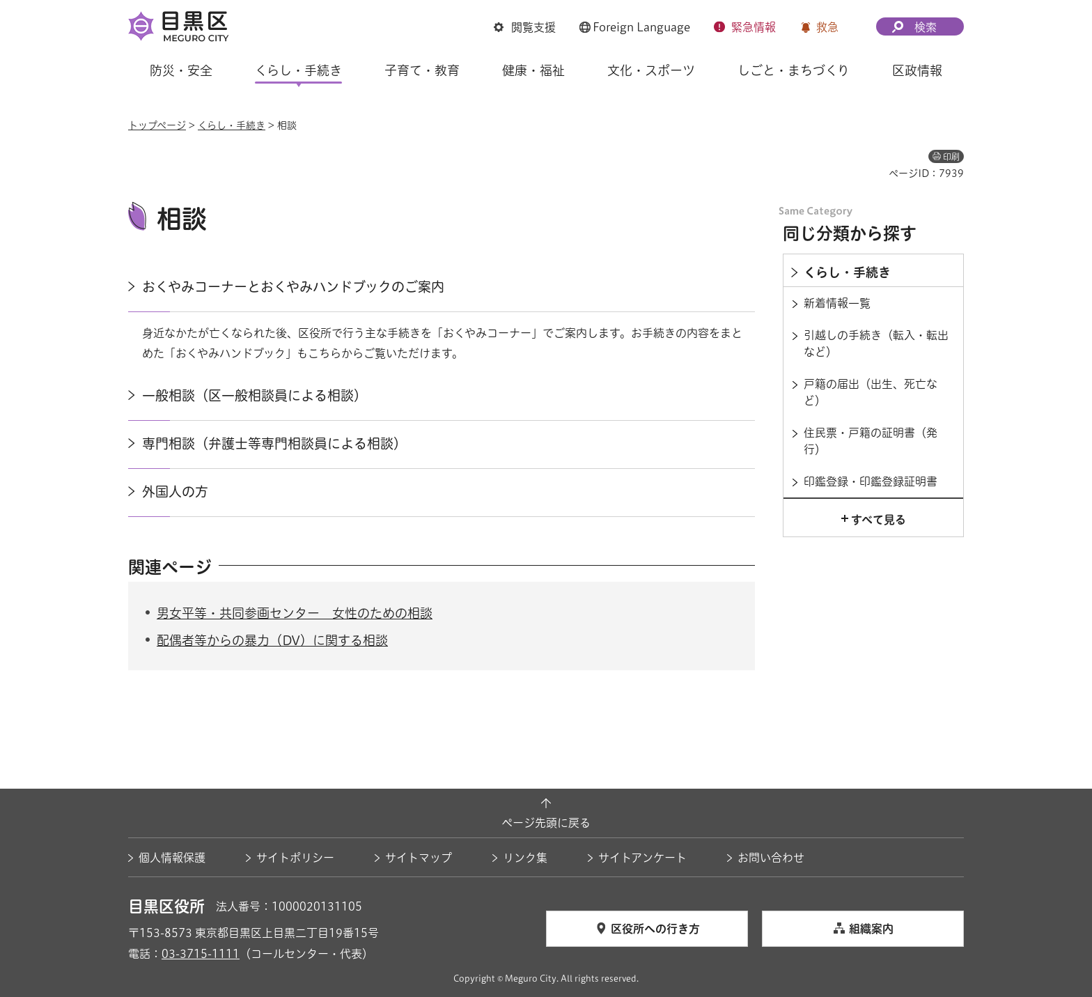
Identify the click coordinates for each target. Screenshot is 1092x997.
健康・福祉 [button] (533, 70)
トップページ (157, 125)
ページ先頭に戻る (546, 822)
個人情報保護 (172, 857)
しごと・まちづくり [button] (794, 70)
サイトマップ (418, 857)
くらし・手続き (231, 125)
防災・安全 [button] (181, 70)
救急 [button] (827, 27)
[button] (525, 27)
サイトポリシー (295, 857)
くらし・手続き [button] (298, 70)
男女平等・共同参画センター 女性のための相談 (294, 613)
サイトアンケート (642, 857)
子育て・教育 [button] (422, 70)
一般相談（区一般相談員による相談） (254, 395)
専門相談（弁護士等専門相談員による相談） (274, 443)
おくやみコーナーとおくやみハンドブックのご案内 (293, 286)
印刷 (951, 157)
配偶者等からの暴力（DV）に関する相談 (272, 640)
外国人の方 (175, 491)
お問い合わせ (771, 857)
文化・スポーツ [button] (651, 70)
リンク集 (525, 857)
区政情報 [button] (917, 70)
